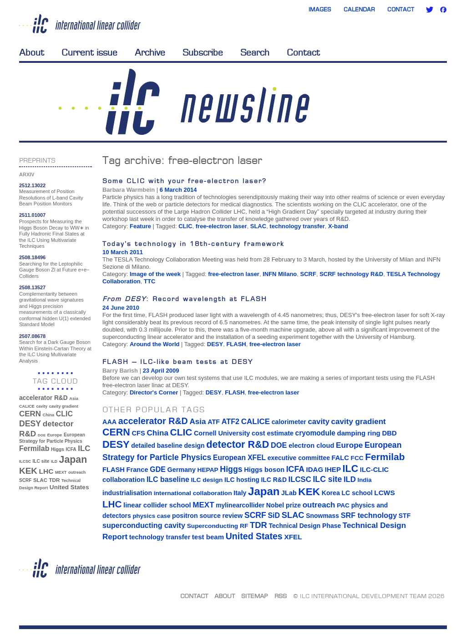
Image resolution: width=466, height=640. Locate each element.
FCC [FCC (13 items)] (357, 458)
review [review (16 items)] (232, 515)
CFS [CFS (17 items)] (138, 433)
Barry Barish (120, 370)
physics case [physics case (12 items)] (151, 515)
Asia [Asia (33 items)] (73, 398)
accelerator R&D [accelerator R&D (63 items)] (43, 397)
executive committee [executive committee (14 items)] (299, 457)
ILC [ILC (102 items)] (84, 448)
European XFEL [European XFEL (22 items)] (239, 457)
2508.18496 (32, 257)
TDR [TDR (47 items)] (54, 480)
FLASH (236, 344)
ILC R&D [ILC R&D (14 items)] (274, 479)
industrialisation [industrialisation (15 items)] (127, 493)
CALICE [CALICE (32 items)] (27, 406)
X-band (338, 226)
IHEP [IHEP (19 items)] (333, 469)
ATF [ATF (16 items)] (214, 421)
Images (320, 9)
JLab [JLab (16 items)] (289, 493)
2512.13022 (32, 185)
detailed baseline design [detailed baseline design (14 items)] (167, 445)
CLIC (185, 226)
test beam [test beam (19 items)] (208, 537)
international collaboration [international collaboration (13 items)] (193, 493)
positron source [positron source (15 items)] (196, 515)
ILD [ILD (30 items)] (54, 461)
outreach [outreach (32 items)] (77, 472)
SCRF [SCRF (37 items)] (25, 480)
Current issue (89, 52)
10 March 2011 (122, 252)
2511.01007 (32, 215)
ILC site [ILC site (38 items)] (41, 461)
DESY (215, 344)
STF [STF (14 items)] (404, 515)
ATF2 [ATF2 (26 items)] (230, 421)
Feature (140, 226)
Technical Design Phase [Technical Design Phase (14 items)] (304, 525)
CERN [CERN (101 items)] (30, 414)
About (31, 52)
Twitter (429, 9)
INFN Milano (280, 274)
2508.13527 (32, 287)
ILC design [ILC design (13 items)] (207, 479)
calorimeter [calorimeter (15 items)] (289, 421)
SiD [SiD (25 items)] (274, 515)
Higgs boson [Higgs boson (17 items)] (264, 469)
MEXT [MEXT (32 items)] (60, 472)
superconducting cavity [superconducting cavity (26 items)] (143, 525)
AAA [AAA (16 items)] (109, 421)
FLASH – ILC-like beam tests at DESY (177, 361)
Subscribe (202, 52)
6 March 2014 (178, 189)
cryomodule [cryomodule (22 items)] (315, 433)
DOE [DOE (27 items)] (42, 435)
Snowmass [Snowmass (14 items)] (322, 515)
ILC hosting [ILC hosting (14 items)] (241, 479)
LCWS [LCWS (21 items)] (384, 493)
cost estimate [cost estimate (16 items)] (273, 433)
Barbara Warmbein (128, 189)
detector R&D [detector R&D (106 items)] (237, 444)
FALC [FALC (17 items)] (340, 457)
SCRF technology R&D (351, 274)
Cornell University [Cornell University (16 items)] (222, 433)
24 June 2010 (120, 307)
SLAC (258, 226)
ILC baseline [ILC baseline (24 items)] (168, 479)
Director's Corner (154, 392)
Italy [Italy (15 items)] (239, 493)
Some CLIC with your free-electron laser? (184, 180)
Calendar (359, 9)
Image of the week (155, 274)
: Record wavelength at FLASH (184, 298)
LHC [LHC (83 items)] (46, 471)
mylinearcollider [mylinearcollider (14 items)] (240, 505)
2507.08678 (32, 336)
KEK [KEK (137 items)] (28, 471)
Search (254, 52)
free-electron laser (221, 226)
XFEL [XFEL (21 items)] (293, 537)
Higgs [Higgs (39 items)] (57, 449)
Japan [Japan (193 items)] (73, 459)
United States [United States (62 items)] (69, 487)
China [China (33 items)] (48, 415)
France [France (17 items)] (137, 469)
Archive (150, 52)
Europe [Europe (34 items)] (54, 434)
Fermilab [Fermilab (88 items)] (34, 448)
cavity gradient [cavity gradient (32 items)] (63, 406)
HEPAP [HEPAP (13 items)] (208, 469)
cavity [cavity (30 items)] (41, 406)
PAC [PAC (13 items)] (343, 505)
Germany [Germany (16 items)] (181, 469)
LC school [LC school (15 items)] (356, 493)
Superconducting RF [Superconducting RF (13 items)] (217, 525)
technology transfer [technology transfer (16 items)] (159, 537)
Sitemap (254, 595)
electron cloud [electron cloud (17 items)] (311, 445)
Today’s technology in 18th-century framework (193, 243)
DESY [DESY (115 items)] (30, 423)
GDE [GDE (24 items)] (158, 469)
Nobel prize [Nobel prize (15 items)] (283, 505)
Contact (400, 9)
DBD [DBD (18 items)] (389, 433)
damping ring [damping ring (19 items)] (358, 433)
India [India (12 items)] (364, 479)
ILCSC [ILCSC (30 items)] (25, 461)
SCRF (308, 274)
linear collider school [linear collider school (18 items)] (157, 505)
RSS (280, 595)
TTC (149, 281)
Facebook (443, 9)
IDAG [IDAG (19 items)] (315, 469)
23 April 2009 (161, 370)
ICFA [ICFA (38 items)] (71, 449)
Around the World (155, 344)
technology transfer (296, 226)
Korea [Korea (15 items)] (331, 493)
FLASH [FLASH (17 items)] (113, 469)
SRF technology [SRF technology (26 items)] (369, 515)
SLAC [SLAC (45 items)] (40, 480)
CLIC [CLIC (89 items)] (64, 414)
